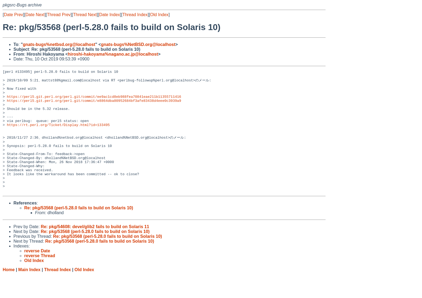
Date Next (34, 14)
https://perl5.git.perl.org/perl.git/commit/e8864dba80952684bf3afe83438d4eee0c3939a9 (94, 106)
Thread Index (135, 14)
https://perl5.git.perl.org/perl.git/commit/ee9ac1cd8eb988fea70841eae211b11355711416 (94, 101)
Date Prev (13, 14)
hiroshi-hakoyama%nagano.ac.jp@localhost (113, 54)
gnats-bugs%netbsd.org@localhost (59, 44)
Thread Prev (59, 14)
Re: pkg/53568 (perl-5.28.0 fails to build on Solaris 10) (78, 231)
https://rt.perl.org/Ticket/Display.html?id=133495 (58, 135)
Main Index (29, 292)
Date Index (109, 14)
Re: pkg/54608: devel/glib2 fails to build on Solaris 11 (95, 249)
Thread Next (85, 14)
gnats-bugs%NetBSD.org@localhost (138, 44)
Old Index (159, 14)
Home (9, 292)
